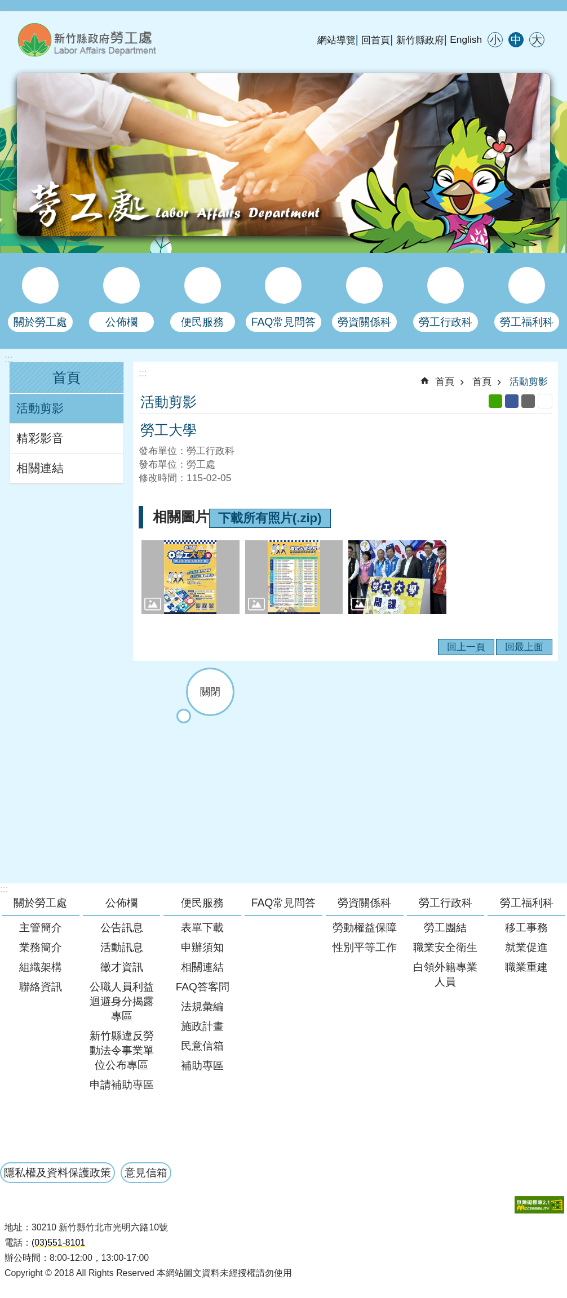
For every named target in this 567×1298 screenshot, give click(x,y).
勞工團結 (445, 928)
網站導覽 (336, 40)
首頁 (66, 377)
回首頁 (375, 40)
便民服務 (202, 902)
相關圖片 (181, 516)
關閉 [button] (210, 691)
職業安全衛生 (445, 947)
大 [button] (536, 39)
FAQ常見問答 (283, 902)
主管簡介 (40, 928)
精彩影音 (40, 438)
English (466, 39)
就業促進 (526, 947)
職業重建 (526, 967)
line (495, 401)
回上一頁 (466, 646)
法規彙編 (202, 1006)
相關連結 (40, 468)
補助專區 (202, 1066)
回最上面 (524, 646)
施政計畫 (202, 1026)
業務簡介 (40, 947)
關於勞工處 (40, 902)
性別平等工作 (365, 947)
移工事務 (526, 928)
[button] (190, 577)
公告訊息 (121, 928)
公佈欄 (121, 902)
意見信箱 (146, 1172)
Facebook (512, 401)
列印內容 (545, 401)
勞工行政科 (445, 902)
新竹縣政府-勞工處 (144, 39)
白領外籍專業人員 (445, 974)
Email (528, 401)
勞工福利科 (526, 902)
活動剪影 (40, 408)
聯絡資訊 (40, 987)
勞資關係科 (364, 902)
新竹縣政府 (420, 40)
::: (4, 5)
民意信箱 (202, 1046)
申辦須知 (202, 947)
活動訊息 (121, 947)
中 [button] (516, 39)
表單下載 (202, 928)
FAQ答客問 (202, 987)
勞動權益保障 (365, 928)
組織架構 (40, 967)
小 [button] (495, 39)
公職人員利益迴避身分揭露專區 (122, 1001)
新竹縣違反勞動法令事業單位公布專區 (122, 1050)
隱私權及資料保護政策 (57, 1172)
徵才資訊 (121, 967)
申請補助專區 (122, 1085)
